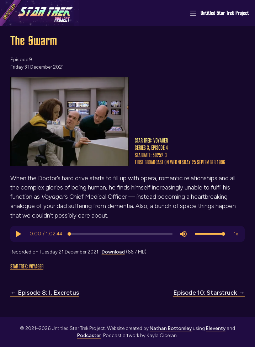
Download (113, 252)
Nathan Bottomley (171, 328)
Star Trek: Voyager (26, 266)
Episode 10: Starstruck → (209, 292)
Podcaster (89, 335)
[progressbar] (46, 234)
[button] (18, 234)
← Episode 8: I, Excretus (44, 292)
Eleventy (215, 328)
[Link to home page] (39, 13)
